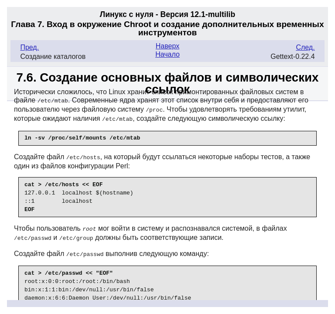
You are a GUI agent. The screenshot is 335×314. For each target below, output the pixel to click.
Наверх (167, 46)
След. (305, 47)
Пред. (29, 47)
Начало (167, 54)
